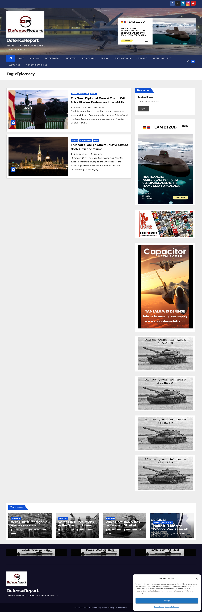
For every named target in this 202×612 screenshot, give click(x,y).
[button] (197, 578)
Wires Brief (16, 518)
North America (85, 140)
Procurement (167, 522)
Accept (166, 600)
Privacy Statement (172, 607)
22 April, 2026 (115, 530)
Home (21, 58)
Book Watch (52, 58)
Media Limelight (162, 58)
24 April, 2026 (20, 530)
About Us (14, 65)
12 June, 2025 (79, 107)
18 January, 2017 (81, 154)
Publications (123, 58)
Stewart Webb (96, 107)
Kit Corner (88, 58)
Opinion (105, 58)
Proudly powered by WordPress (87, 608)
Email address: (145, 97)
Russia (95, 140)
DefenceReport (22, 40)
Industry (71, 58)
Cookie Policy (159, 607)
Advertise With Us (36, 65)
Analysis (35, 58)
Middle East (83, 93)
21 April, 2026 (162, 534)
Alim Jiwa (96, 154)
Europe (74, 93)
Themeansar (122, 608)
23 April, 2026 (68, 530)
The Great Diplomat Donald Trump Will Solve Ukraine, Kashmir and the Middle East (98, 102)
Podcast (141, 58)
